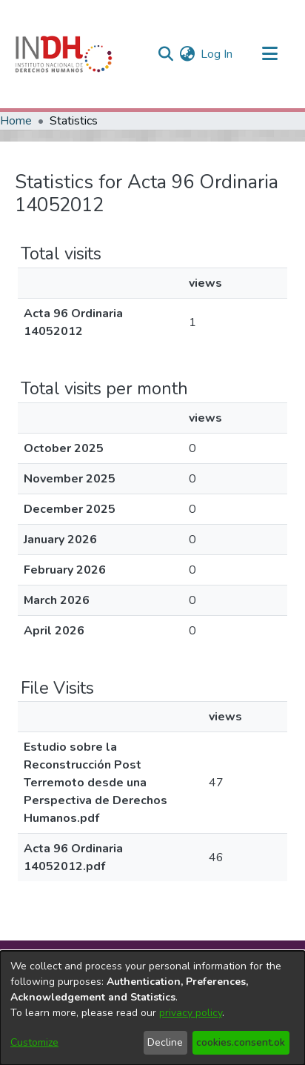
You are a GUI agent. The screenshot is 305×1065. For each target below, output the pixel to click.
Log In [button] (217, 54)
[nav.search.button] (165, 54)
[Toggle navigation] (269, 54)
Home (16, 121)
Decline (165, 1042)
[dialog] (152, 1008)
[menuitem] (187, 54)
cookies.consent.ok (240, 1042)
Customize (34, 1042)
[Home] (64, 54)
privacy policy (190, 1013)
